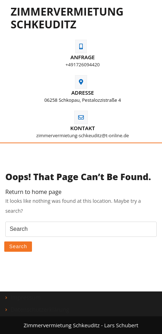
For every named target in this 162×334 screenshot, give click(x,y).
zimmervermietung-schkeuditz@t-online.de (82, 135)
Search (18, 246)
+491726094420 (82, 64)
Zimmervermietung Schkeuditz (67, 18)
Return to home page (33, 192)
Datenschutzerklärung (40, 309)
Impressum (25, 297)
